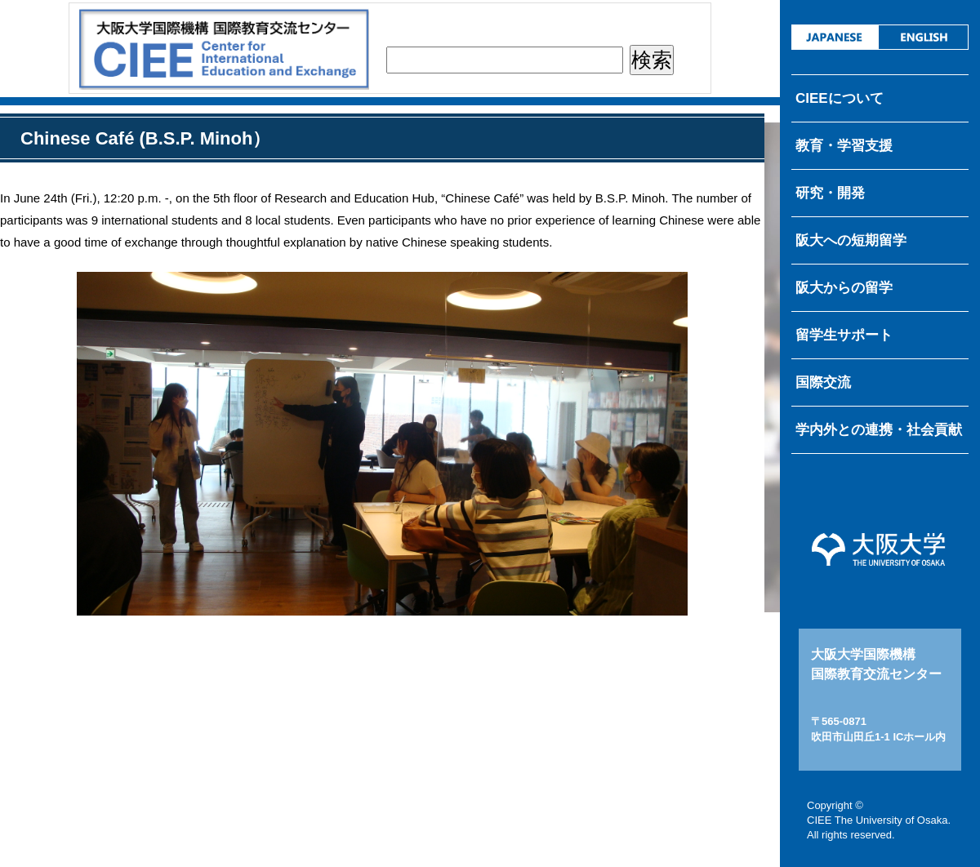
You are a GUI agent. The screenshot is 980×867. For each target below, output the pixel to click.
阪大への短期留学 (850, 240)
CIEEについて (839, 98)
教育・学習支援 (844, 145)
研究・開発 (830, 193)
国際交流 (823, 382)
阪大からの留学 (844, 288)
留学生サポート (844, 335)
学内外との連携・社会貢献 (878, 430)
